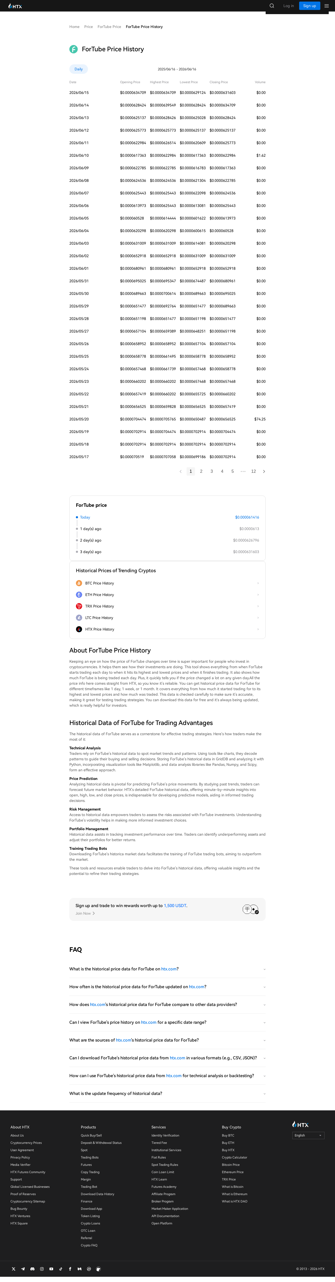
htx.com (169, 974)
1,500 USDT (175, 910)
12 (253, 476)
